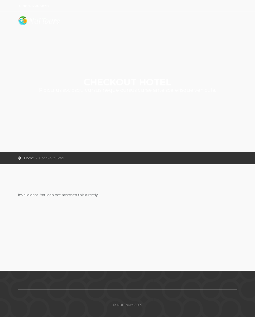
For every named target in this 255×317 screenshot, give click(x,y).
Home (29, 158)
